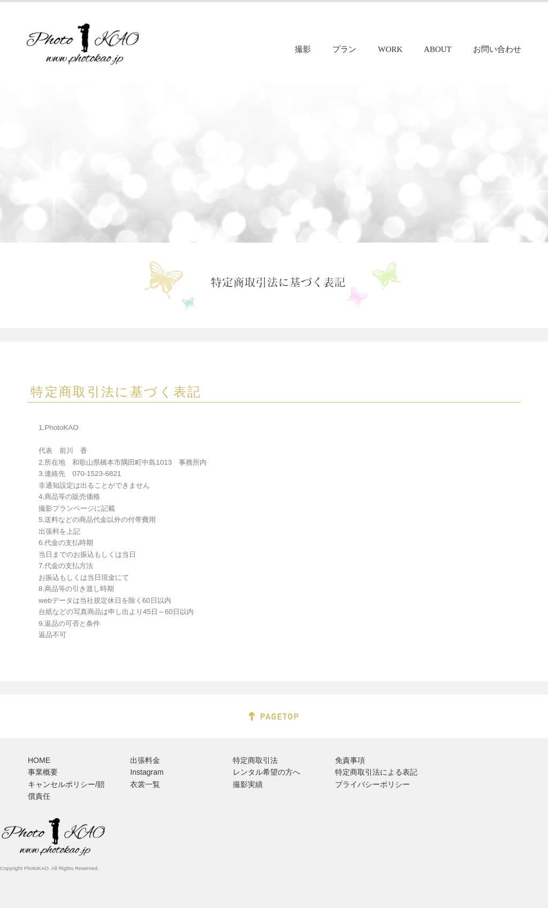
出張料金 (145, 760)
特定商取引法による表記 (376, 772)
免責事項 (350, 760)
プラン (344, 49)
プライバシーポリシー (372, 784)
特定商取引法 (255, 760)
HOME (39, 760)
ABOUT (438, 49)
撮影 (303, 49)
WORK (390, 49)
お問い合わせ (497, 49)
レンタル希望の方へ (266, 772)
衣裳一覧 (145, 784)
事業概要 (43, 772)
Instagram (146, 772)
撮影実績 (248, 784)
